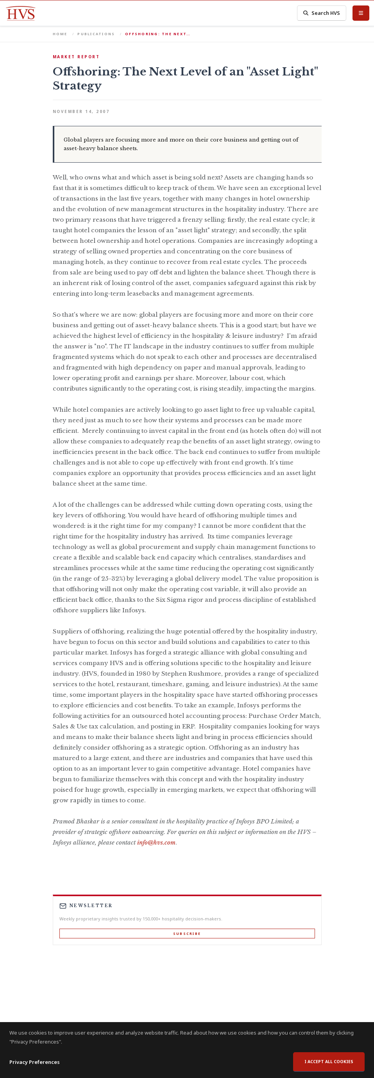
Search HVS (321, 13)
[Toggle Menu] (361, 12)
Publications (96, 33)
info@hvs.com (156, 842)
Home (60, 33)
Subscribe (187, 933)
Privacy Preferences (34, 1067)
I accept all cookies (328, 1068)
